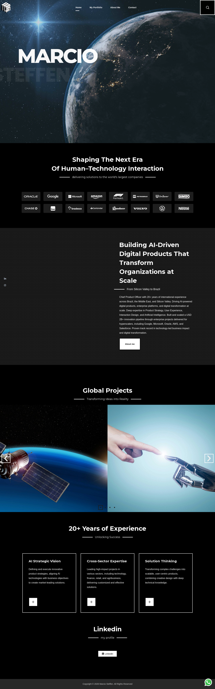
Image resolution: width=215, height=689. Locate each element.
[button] (207, 7)
